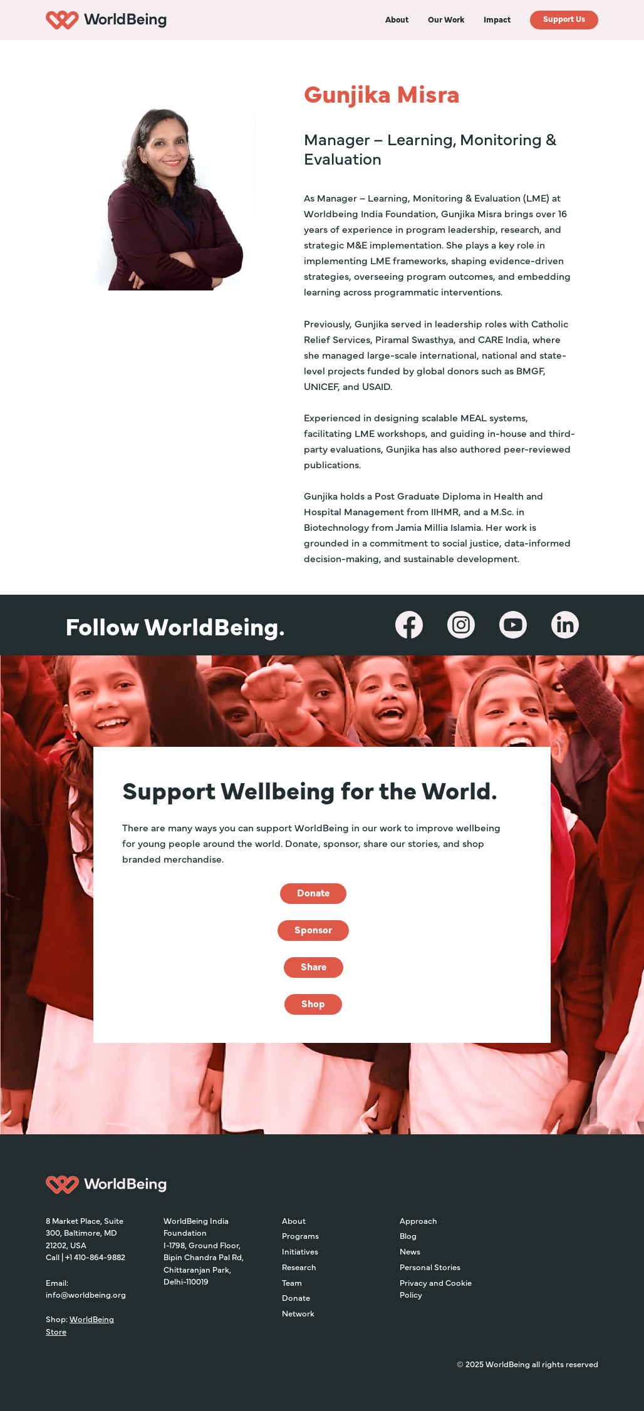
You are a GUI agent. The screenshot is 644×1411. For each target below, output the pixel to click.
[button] (396, 19)
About (294, 1220)
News (410, 1250)
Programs (300, 1235)
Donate (296, 1297)
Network (298, 1312)
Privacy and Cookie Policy (436, 1288)
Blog (408, 1235)
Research (299, 1266)
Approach (418, 1220)
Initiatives (300, 1250)
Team (292, 1282)
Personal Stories (430, 1266)
